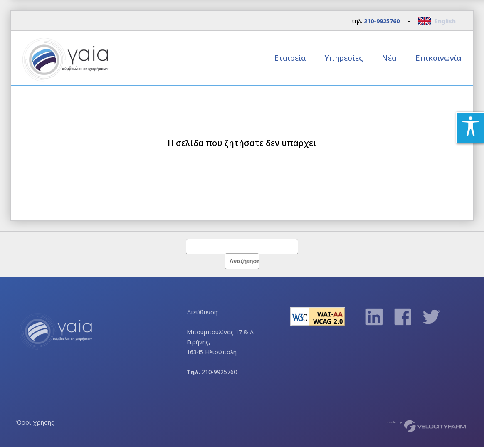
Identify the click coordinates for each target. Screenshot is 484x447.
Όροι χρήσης (35, 422)
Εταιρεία (291, 57)
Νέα (389, 57)
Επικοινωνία (438, 57)
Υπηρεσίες (345, 57)
